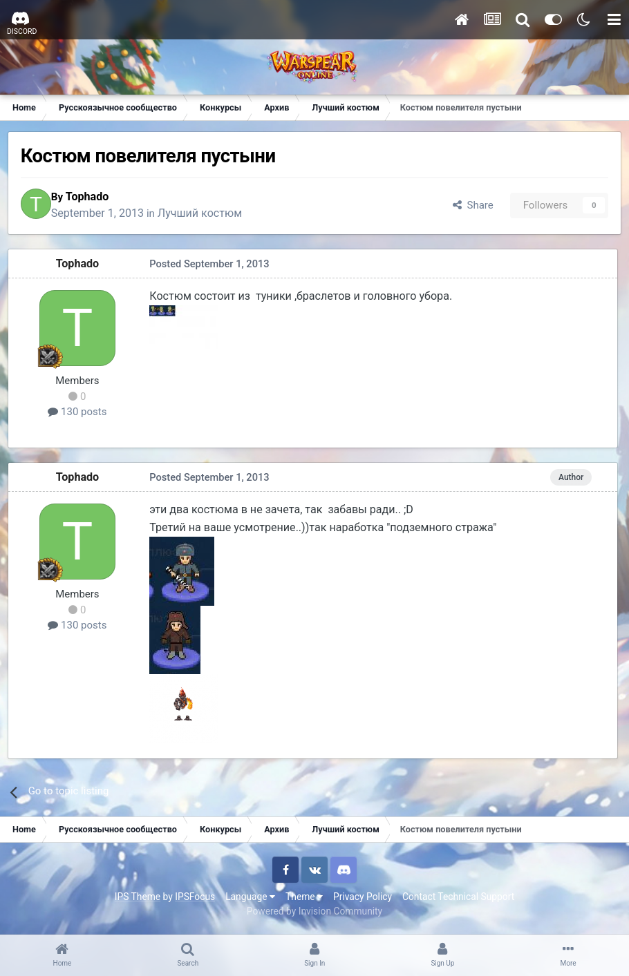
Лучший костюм (212, 215)
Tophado (100, 197)
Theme (304, 898)
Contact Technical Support (458, 898)
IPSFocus (195, 898)
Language (250, 898)
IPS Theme (137, 898)
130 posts (79, 415)
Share (469, 206)
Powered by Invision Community (314, 913)
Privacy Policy (362, 898)
